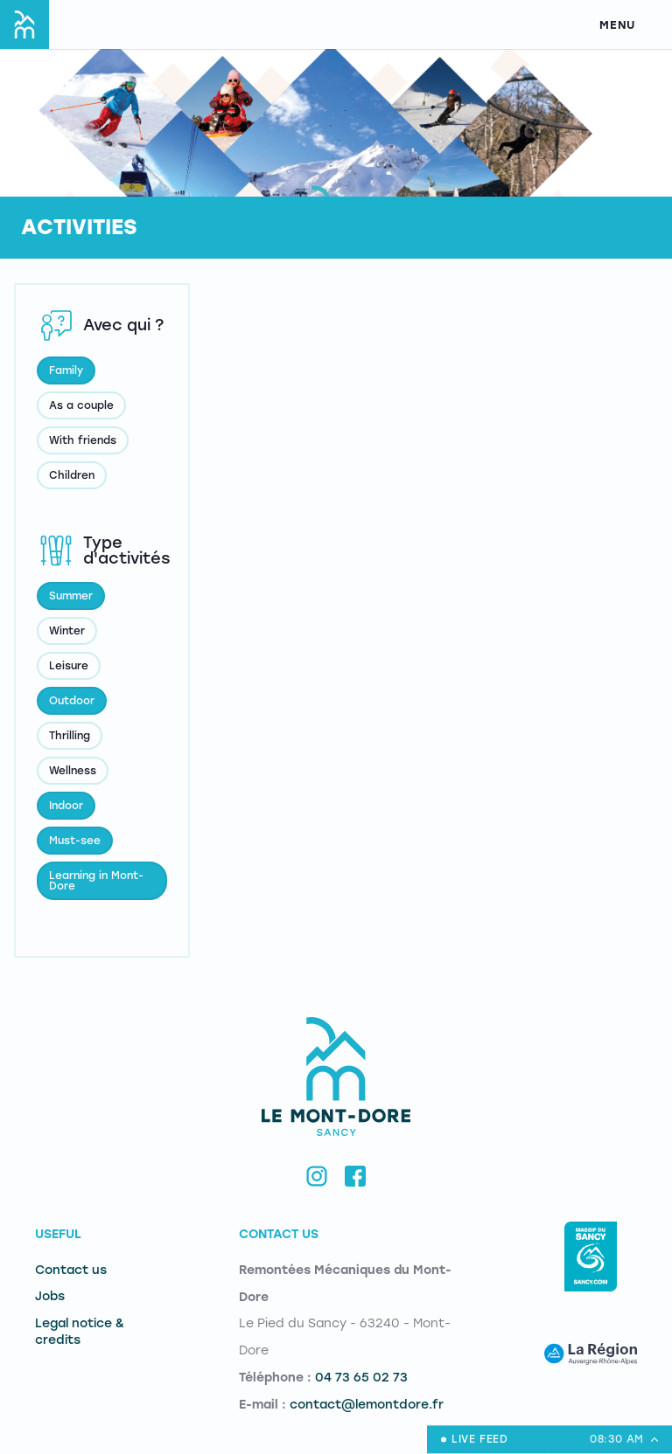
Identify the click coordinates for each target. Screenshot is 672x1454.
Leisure (68, 666)
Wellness (72, 771)
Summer (71, 596)
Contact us (71, 1270)
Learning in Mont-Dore (96, 880)
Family (66, 370)
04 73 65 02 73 (361, 1377)
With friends (82, 440)
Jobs (50, 1296)
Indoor (66, 806)
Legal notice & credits (79, 1331)
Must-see (75, 840)
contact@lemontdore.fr (367, 1404)
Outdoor (71, 701)
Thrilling (69, 736)
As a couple (81, 405)
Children (71, 475)
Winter (67, 631)
